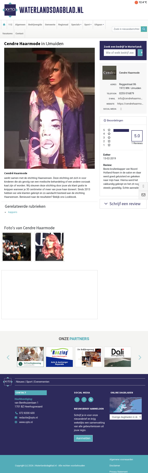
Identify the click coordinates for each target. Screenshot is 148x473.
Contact (19, 33)
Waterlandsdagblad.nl (51, 10)
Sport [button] (87, 24)
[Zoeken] (144, 29)
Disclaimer (115, 465)
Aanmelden (83, 438)
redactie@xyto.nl (28, 417)
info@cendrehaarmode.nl (132, 98)
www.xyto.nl (26, 422)
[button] (4, 357)
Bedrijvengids (35, 24)
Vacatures (7, 33)
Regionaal (63, 24)
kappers (12, 212)
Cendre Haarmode (129, 72)
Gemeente (50, 24)
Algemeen (20, 24)
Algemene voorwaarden (121, 459)
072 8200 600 (27, 413)
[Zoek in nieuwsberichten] (126, 29)
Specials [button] (75, 24)
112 (10, 24)
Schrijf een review (121, 203)
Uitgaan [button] (98, 24)
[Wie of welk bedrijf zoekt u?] (120, 52)
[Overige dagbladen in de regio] (126, 417)
